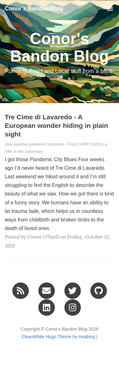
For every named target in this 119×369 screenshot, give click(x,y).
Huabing (86, 336)
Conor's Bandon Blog (34, 8)
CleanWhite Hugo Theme (46, 336)
